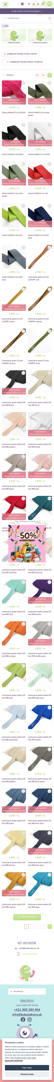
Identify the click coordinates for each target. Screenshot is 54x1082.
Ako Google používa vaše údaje (23, 1058)
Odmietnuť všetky (27, 1074)
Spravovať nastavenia (14, 1061)
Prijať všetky (27, 1068)
